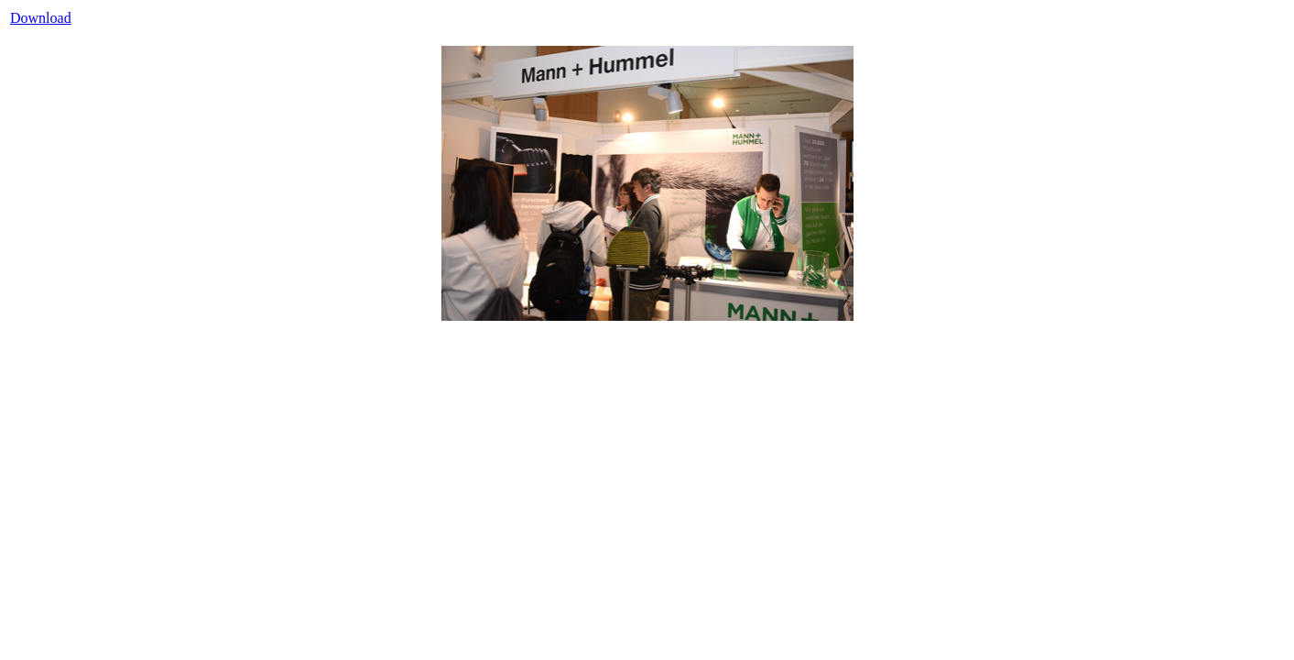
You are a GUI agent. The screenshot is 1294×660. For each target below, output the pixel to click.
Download (40, 18)
